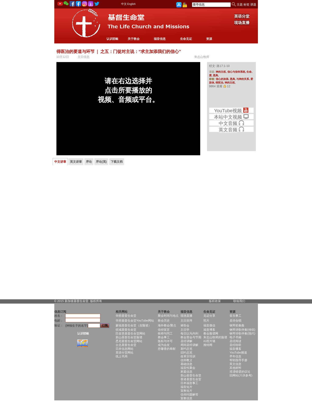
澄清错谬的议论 (239, 371)
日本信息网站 (124, 348)
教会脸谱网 (210, 333)
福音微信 (209, 325)
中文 (124, 4)
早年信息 (235, 356)
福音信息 (160, 38)
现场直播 (241, 23)
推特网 (207, 345)
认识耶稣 (112, 38)
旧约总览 (186, 352)
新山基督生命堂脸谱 (129, 337)
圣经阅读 (235, 341)
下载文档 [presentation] (117, 161)
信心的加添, (223, 79)
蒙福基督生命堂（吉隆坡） (133, 325)
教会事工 (164, 337)
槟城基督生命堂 (126, 329)
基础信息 (186, 364)
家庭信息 (186, 371)
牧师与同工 (165, 333)
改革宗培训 (187, 356)
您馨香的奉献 (167, 348)
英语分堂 (241, 16)
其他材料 (235, 367)
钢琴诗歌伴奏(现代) (242, 333)
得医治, (220, 82)
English (131, 4)
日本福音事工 (189, 383)
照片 (206, 320)
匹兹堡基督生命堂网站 (130, 333)
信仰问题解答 (189, 394)
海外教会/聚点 (167, 325)
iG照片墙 (209, 341)
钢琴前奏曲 (236, 325)
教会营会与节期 (190, 337)
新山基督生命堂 (190, 375)
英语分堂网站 (124, 352)
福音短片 (186, 387)
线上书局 (121, 356)
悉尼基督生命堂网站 (129, 341)
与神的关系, (243, 79)
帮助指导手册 (238, 360)
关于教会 (134, 38)
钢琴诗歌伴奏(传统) (242, 329)
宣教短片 (186, 390)
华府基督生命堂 (126, 315)
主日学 (184, 329)
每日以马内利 (189, 333)
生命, (249, 71)
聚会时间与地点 (168, 315)
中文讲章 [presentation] (60, 161)
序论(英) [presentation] (101, 161)
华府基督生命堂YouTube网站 (135, 320)
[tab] (60, 161)
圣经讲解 (186, 341)
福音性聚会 (187, 367)
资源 (209, 38)
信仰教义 (186, 360)
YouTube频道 (238, 352)
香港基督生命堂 (190, 379)
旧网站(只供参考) (240, 375)
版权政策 (215, 301)
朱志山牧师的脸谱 (215, 337)
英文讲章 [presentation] (76, 161)
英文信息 (235, 364)
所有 (99, 301)
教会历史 (164, 320)
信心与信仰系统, (237, 71)
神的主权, (221, 71)
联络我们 (239, 301)
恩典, (216, 75)
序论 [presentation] (89, 161)
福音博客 (209, 329)
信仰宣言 (164, 329)
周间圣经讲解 (189, 345)
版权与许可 (165, 341)
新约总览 (186, 348)
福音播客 (235, 348)
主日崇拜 (186, 320)
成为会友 (164, 345)
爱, (211, 75)
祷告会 (184, 325)
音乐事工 (235, 315)
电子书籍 (235, 337)
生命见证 (186, 38)
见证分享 (209, 315)
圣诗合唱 (235, 320)
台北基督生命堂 (126, 345)
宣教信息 (186, 398)
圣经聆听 (235, 345)
